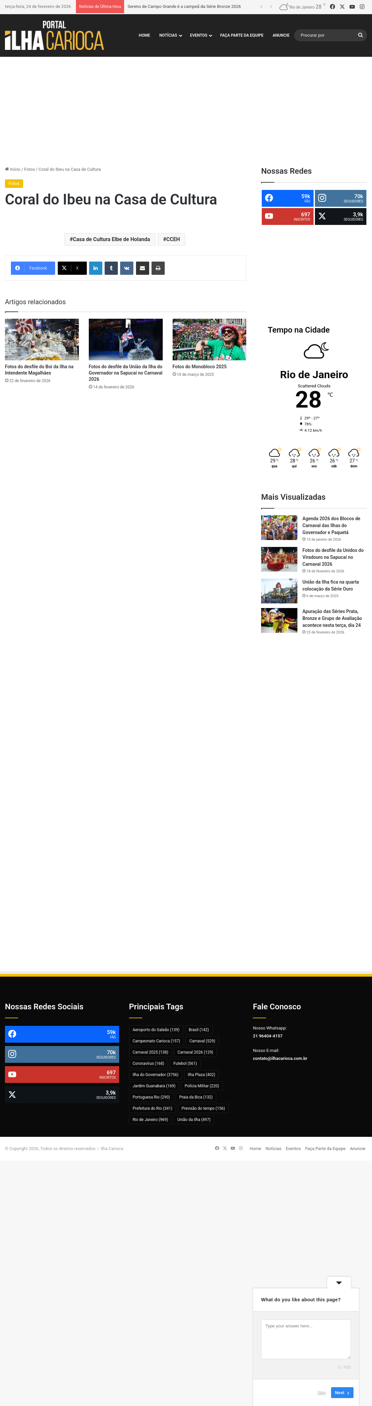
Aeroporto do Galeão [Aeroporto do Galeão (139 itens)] (156, 1029)
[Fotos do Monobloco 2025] (210, 339)
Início (12, 169)
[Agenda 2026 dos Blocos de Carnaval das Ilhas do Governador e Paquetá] (279, 527)
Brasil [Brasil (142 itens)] (199, 1029)
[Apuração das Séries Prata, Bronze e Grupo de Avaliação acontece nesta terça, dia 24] (279, 620)
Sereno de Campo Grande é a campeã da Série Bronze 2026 (184, 6)
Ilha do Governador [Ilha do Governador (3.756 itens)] (156, 1074)
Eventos (198, 35)
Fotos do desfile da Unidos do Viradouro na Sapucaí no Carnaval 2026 (332, 557)
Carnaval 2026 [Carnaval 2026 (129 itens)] (195, 1052)
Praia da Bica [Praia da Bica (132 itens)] (196, 1097)
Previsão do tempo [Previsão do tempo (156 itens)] (203, 1108)
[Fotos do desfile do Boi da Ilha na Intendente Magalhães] (42, 339)
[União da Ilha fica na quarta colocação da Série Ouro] (279, 591)
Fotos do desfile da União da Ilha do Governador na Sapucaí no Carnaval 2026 (125, 373)
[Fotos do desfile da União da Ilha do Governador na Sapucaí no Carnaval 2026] (126, 339)
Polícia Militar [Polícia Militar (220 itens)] (202, 1086)
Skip (322, 1392)
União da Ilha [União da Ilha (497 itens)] (194, 1119)
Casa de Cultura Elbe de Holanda (111, 239)
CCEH (173, 239)
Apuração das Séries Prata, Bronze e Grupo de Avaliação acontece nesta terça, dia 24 (332, 618)
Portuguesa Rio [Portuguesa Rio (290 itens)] (151, 1097)
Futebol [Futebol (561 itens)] (185, 1063)
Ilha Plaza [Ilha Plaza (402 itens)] (201, 1074)
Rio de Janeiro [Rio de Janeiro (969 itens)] (150, 1119)
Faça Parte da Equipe (241, 35)
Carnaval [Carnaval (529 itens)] (202, 1041)
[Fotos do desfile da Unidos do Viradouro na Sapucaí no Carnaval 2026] (279, 559)
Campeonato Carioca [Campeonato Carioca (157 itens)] (156, 1041)
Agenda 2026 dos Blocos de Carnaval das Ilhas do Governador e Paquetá (331, 525)
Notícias (168, 35)
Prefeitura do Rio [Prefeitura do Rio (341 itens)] (152, 1108)
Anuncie (281, 35)
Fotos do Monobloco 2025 (200, 366)
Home (144, 35)
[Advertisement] (186, 109)
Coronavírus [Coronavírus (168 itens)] (148, 1063)
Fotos (29, 169)
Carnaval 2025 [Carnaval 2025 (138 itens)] (150, 1052)
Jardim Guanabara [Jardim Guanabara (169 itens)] (154, 1086)
